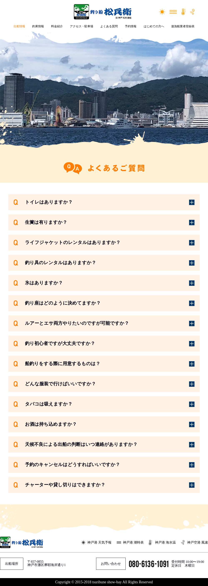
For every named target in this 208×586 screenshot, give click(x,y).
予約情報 (130, 26)
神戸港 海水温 (165, 542)
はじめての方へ (154, 26)
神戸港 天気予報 (99, 542)
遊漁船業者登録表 (182, 26)
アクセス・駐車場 (81, 26)
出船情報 (19, 26)
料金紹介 (57, 26)
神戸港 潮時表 (133, 542)
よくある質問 (109, 26)
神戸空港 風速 (197, 542)
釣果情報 (38, 26)
